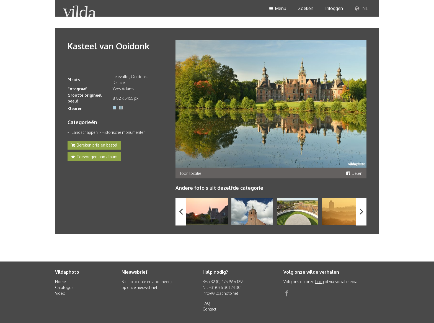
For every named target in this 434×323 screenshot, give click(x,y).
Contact (209, 309)
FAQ (206, 303)
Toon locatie (190, 173)
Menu (277, 9)
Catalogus (64, 287)
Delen (354, 173)
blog (319, 281)
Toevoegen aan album (94, 157)
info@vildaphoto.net (220, 293)
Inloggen (334, 8)
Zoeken (305, 8)
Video (60, 293)
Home (60, 281)
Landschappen (85, 132)
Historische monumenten (124, 132)
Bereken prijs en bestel (94, 146)
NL (361, 9)
